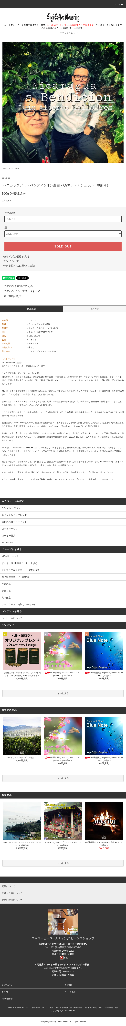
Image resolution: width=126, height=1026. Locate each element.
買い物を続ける (11, 296)
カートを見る (70, 992)
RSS (67, 1011)
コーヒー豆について (12, 618)
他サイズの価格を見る (16, 256)
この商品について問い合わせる (20, 291)
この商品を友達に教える (16, 286)
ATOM (72, 1011)
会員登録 (68, 985)
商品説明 (31, 309)
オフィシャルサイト (70, 33)
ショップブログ (57, 1011)
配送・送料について (39, 1007)
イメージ (94, 309)
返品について (11, 261)
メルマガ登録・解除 (110, 1007)
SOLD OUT (14, 169)
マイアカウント (8, 985)
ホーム (5, 169)
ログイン (5, 992)
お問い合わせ (7, 999)
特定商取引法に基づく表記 (19, 265)
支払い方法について (22, 1007)
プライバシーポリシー (92, 1007)
